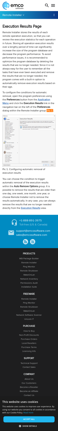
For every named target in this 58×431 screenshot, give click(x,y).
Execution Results (30, 208)
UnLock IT (29, 319)
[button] (29, 425)
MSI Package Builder (29, 258)
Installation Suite (29, 286)
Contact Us (29, 395)
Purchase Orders (29, 339)
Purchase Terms (29, 347)
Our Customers (29, 383)
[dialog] (29, 414)
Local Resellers (29, 343)
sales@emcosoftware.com (31, 235)
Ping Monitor (29, 266)
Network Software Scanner (29, 314)
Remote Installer (12, 15)
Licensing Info (29, 351)
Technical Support (29, 363)
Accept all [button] (29, 419)
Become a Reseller (29, 387)
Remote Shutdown (29, 270)
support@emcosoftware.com (33, 230)
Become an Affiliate (29, 391)
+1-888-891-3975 (30, 220)
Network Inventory (29, 278)
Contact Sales (29, 367)
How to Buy (29, 330)
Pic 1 (50, 110)
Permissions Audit (29, 282)
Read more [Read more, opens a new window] (28, 412)
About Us (29, 378)
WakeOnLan (29, 274)
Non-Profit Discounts (29, 335)
